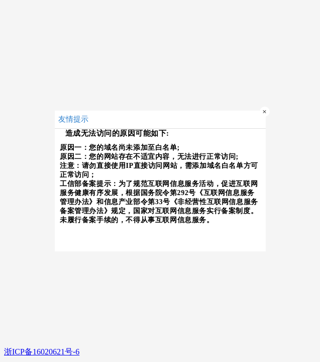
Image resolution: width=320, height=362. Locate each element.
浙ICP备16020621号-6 (41, 351)
